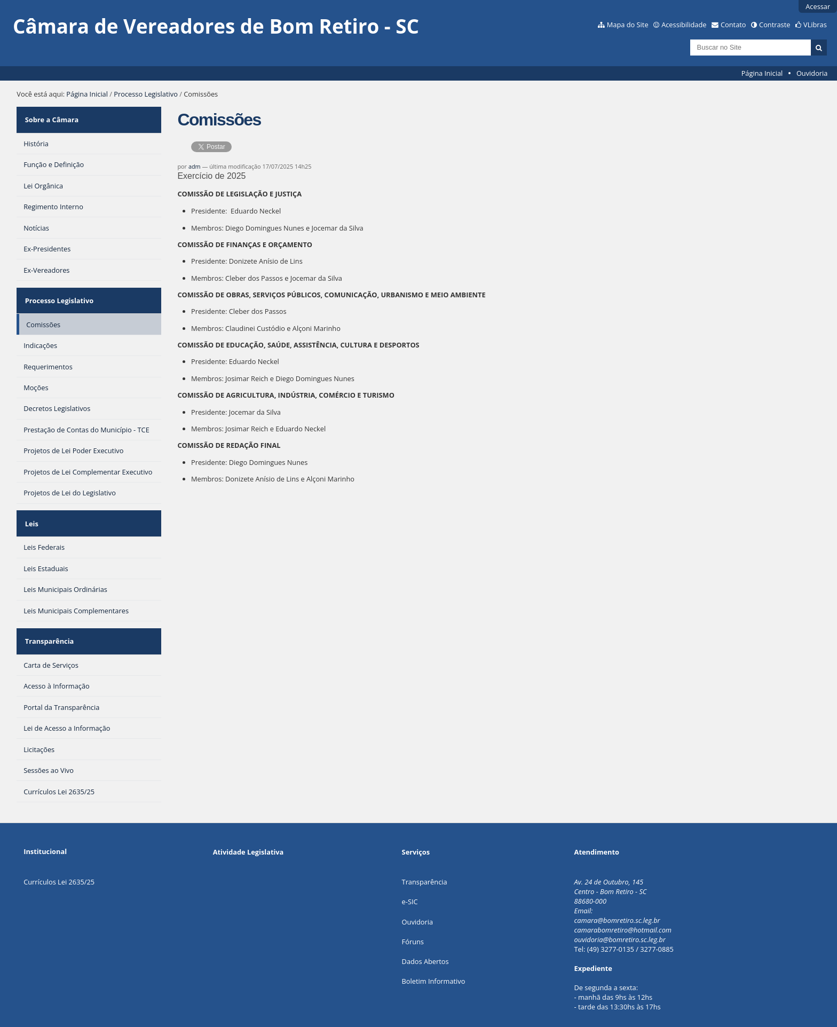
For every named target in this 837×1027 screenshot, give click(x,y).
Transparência (48, 617)
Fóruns (413, 914)
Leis (30, 506)
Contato (733, 24)
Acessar (818, 6)
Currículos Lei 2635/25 (58, 854)
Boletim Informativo (433, 954)
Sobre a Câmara (50, 116)
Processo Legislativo (146, 94)
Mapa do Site (628, 24)
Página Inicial (762, 73)
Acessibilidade (683, 24)
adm (194, 166)
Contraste (774, 24)
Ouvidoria (812, 73)
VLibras (815, 24)
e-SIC (410, 874)
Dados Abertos (425, 934)
